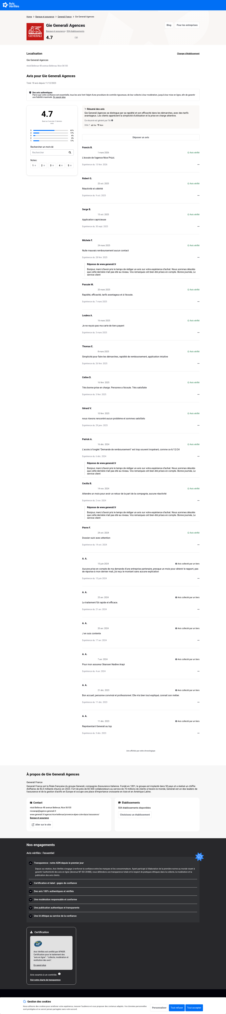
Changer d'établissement (188, 53)
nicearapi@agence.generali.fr (43, 811)
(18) (76, 37)
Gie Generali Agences (84, 17)
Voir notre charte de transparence (45, 980)
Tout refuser (177, 1007)
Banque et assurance (44, 17)
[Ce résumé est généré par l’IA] (112, 120)
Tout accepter (194, 1007)
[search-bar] (52, 152)
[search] (70, 152)
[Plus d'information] (59, 974)
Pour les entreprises (187, 25)
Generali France (65, 17)
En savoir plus (59, 97)
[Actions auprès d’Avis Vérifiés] (198, 165)
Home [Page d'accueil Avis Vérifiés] (29, 17)
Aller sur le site (41, 824)
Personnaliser (159, 1007)
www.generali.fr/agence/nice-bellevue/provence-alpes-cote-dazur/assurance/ (64, 814)
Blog (169, 25)
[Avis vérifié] (188, 152)
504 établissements (75, 31)
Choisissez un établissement (135, 814)
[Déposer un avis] (140, 137)
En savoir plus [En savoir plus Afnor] (40, 965)
